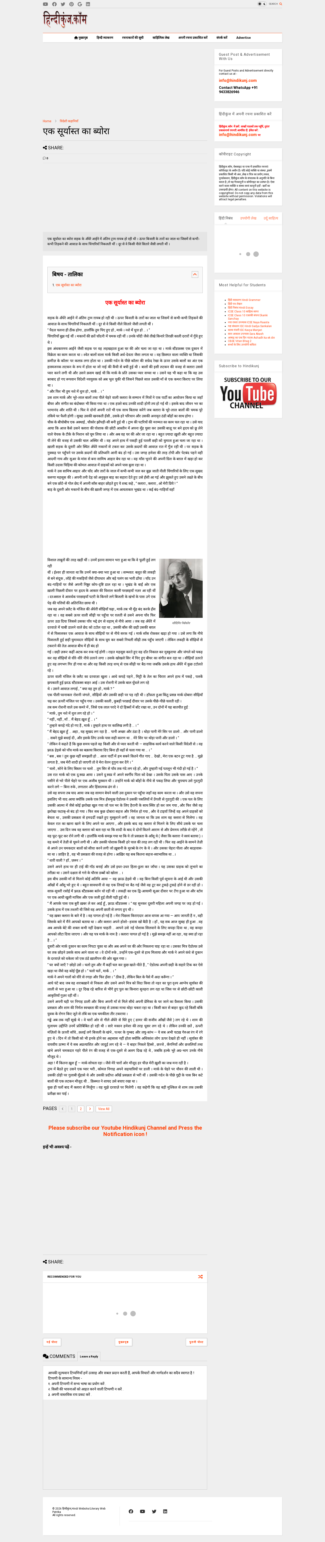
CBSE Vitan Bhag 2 (239, 341)
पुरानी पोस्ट (196, 1342)
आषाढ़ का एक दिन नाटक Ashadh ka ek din (251, 337)
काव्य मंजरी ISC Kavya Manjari (245, 330)
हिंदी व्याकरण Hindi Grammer (244, 300)
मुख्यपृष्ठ (81, 37)
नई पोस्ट (52, 1342)
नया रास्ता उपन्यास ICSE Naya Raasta (248, 322)
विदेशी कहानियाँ (69, 121)
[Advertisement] (200, 20)
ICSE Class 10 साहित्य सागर (243, 311)
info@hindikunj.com (238, 80)
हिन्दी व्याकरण (105, 37)
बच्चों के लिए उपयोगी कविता (242, 344)
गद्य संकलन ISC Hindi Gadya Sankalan (250, 326)
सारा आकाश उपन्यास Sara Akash (246, 333)
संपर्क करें (221, 37)
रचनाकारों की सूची (133, 37)
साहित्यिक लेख (161, 37)
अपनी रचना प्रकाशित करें (192, 37)
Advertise (243, 37)
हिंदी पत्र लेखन (235, 303)
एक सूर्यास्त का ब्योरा (68, 285)
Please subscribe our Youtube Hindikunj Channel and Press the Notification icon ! (125, 1131)
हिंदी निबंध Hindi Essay (240, 307)
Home (47, 121)
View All (103, 1109)
